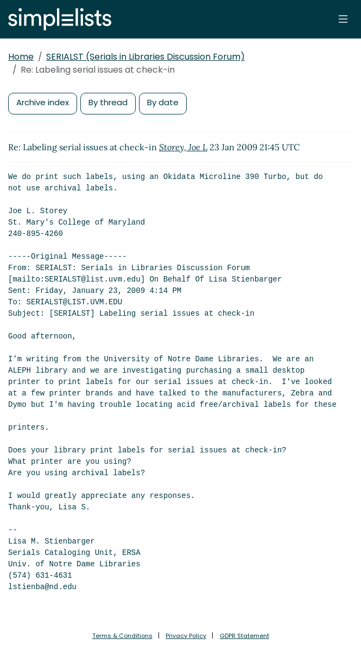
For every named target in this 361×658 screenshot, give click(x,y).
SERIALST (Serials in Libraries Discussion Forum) (145, 56)
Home (21, 56)
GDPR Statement (244, 635)
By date (163, 102)
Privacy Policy (186, 635)
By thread (108, 102)
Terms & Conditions (122, 635)
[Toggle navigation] (343, 19)
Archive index (42, 102)
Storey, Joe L (183, 147)
